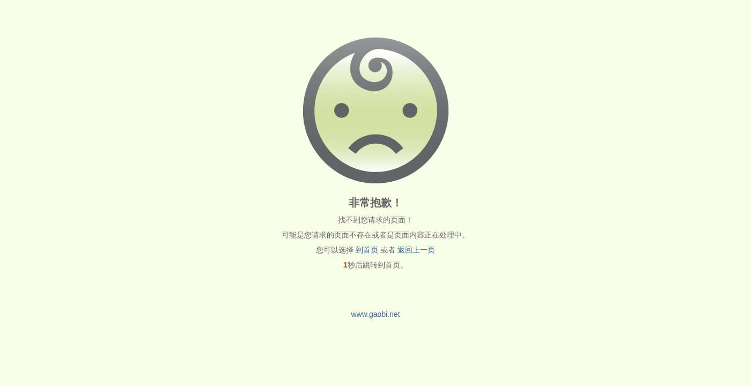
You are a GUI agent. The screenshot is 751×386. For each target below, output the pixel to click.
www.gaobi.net (375, 314)
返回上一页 (416, 250)
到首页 (367, 250)
